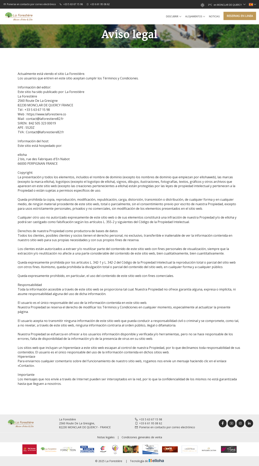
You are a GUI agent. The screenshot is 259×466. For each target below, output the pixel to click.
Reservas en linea (240, 16)
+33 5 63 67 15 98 (148, 419)
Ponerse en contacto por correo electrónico (165, 427)
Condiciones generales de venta (142, 437)
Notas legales (106, 437)
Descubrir (173, 16)
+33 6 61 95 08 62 (148, 423)
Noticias (214, 16)
